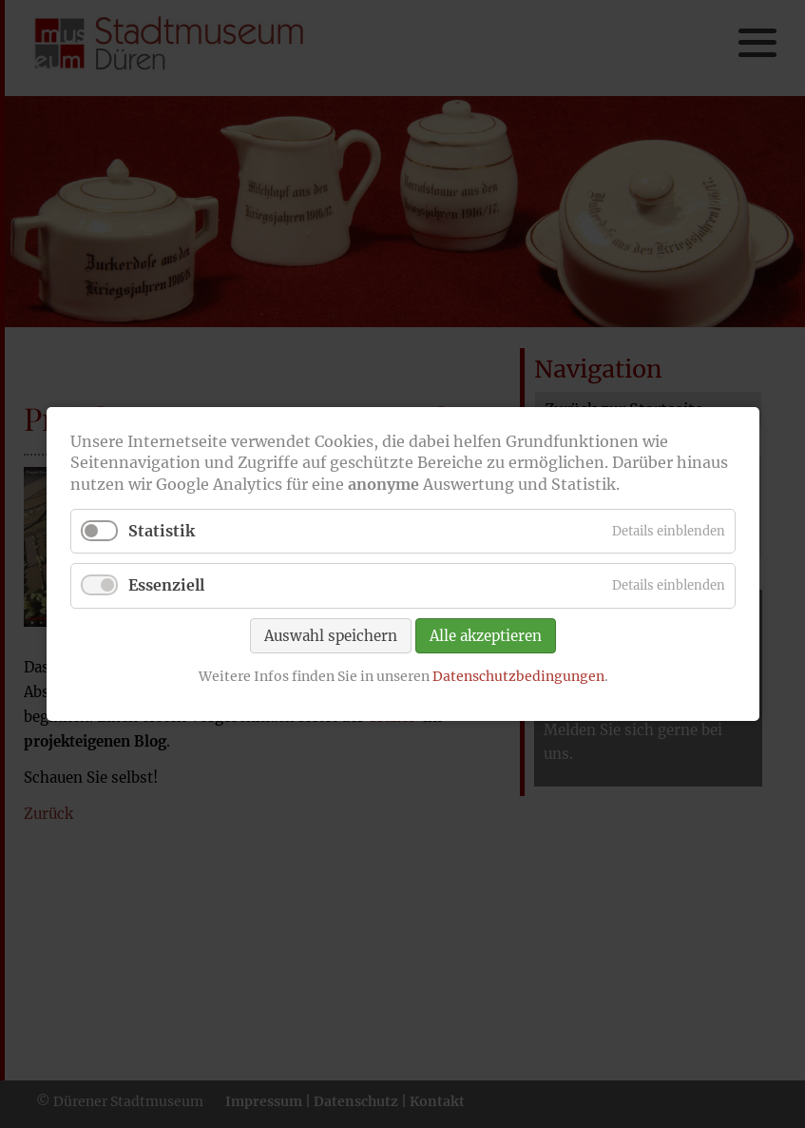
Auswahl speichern (330, 635)
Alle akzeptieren (486, 635)
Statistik (161, 530)
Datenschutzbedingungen (517, 675)
